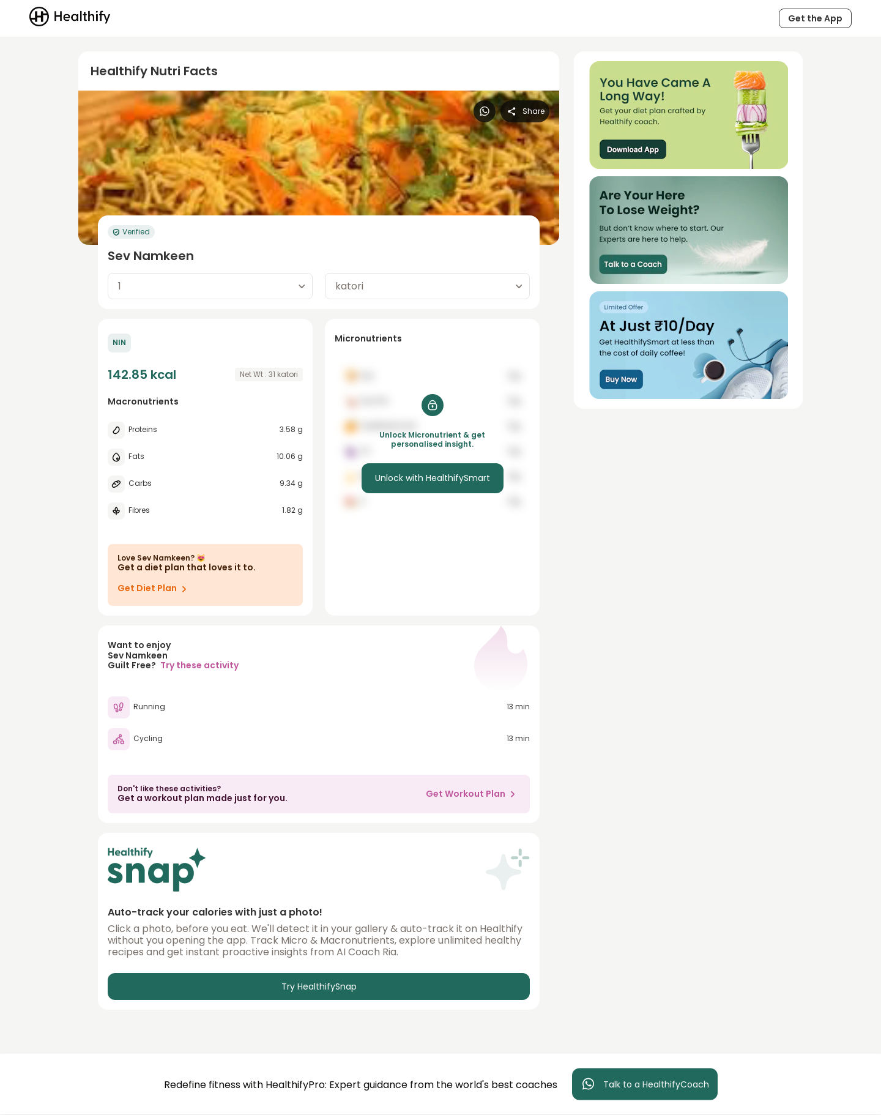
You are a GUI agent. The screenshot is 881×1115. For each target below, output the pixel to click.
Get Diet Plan (154, 588)
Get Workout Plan (473, 793)
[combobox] (210, 286)
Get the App (815, 18)
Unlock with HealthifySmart (432, 478)
